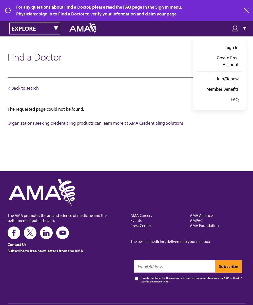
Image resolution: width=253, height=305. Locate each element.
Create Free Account (228, 61)
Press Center (140, 225)
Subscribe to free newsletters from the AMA (45, 250)
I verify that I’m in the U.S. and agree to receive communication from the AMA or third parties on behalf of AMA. (190, 279)
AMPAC (196, 220)
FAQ (235, 99)
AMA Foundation (204, 225)
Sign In (232, 47)
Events (136, 220)
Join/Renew (227, 79)
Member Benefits (222, 89)
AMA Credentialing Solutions (156, 123)
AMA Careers (141, 215)
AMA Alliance (201, 215)
